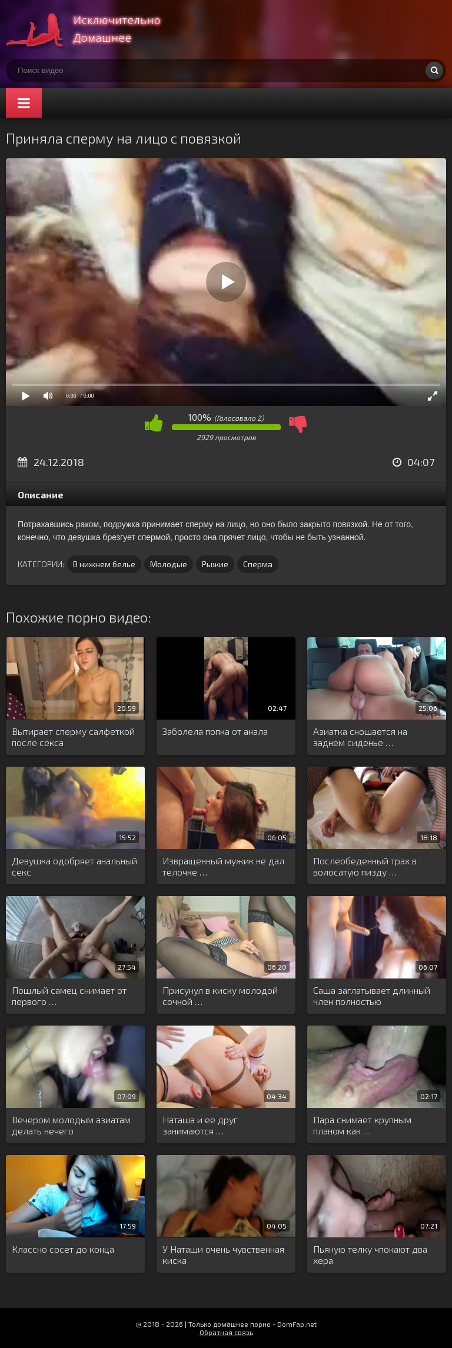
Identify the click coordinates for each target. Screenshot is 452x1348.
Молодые (168, 564)
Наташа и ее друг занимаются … (200, 1125)
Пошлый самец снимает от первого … (69, 995)
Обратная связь (226, 1332)
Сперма (257, 564)
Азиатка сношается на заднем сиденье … (360, 736)
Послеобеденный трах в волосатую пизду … (365, 866)
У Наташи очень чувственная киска (223, 1254)
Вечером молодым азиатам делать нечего (71, 1125)
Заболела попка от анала (215, 731)
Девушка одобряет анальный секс (74, 866)
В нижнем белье (104, 564)
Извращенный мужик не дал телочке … (223, 866)
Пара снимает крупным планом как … (362, 1125)
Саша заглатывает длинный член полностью (371, 995)
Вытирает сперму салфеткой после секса (73, 736)
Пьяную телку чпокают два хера (370, 1254)
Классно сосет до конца (63, 1248)
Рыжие (215, 564)
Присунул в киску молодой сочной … (220, 995)
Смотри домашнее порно (94, 29)
